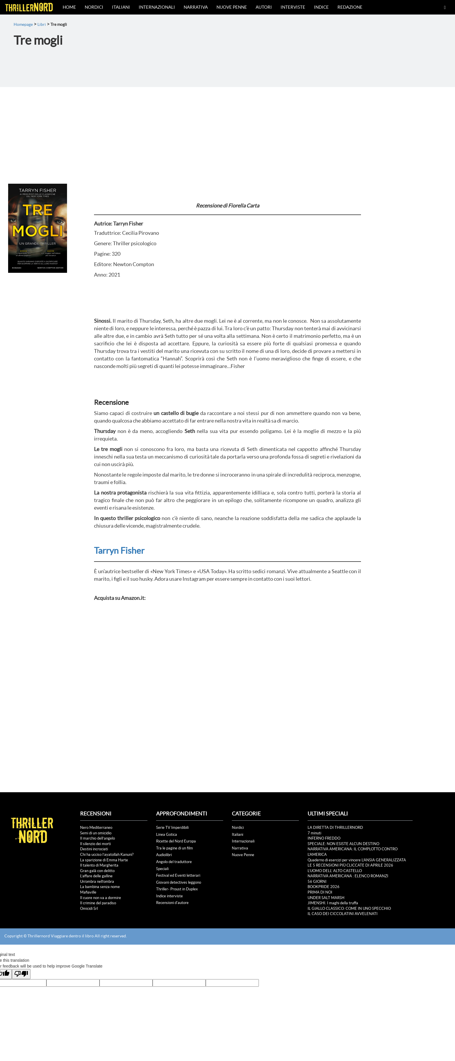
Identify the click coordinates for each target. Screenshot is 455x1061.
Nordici (94, 7)
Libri (41, 24)
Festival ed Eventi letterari (178, 875)
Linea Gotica (166, 834)
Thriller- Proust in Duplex (177, 889)
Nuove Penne (231, 7)
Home (69, 7)
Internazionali (157, 7)
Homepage (23, 24)
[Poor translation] (21, 974)
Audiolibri (164, 855)
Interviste (293, 7)
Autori (264, 7)
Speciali (162, 869)
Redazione (349, 7)
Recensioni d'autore (172, 903)
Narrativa (196, 7)
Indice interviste (169, 896)
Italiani (121, 7)
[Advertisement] (227, 130)
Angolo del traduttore (174, 862)
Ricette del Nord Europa (176, 841)
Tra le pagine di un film (174, 848)
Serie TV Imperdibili (172, 827)
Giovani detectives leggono (178, 882)
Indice (321, 7)
